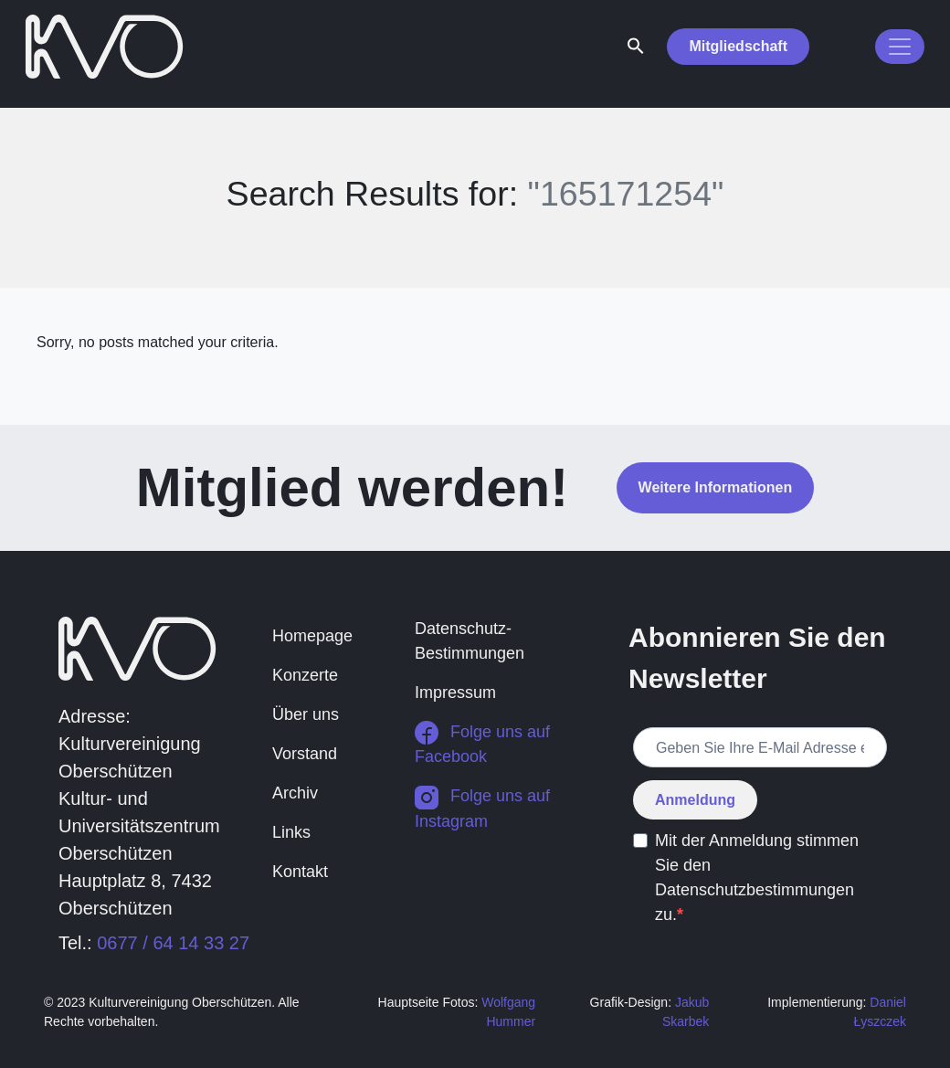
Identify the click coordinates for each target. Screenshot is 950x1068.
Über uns (305, 714)
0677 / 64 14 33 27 (173, 943)
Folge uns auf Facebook (482, 743)
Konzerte (305, 675)
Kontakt (300, 871)
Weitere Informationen (716, 487)
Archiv (295, 793)
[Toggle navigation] (899, 46)
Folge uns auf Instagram (482, 808)
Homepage (312, 636)
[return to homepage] (105, 44)
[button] (636, 44)
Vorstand (304, 754)
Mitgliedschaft (738, 46)
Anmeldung (695, 800)
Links (291, 832)
